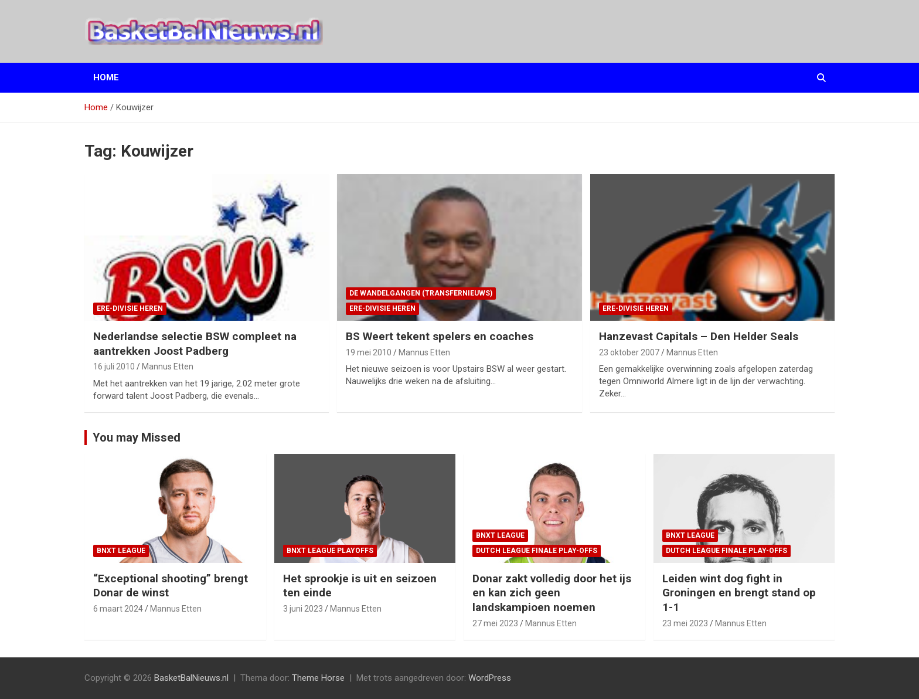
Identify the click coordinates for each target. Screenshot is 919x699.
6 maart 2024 (118, 608)
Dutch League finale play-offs (536, 551)
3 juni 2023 (303, 608)
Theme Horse (318, 678)
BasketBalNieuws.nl (191, 678)
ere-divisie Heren (130, 308)
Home (106, 77)
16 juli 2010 (114, 366)
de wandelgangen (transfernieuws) (420, 293)
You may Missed (137, 437)
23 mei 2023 (685, 623)
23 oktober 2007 (629, 352)
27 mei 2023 (495, 623)
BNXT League (121, 551)
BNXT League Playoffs (330, 551)
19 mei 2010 (369, 352)
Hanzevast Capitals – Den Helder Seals (698, 336)
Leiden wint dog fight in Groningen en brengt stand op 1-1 (739, 593)
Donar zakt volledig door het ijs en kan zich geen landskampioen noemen (551, 593)
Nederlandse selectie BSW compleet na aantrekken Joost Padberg (195, 344)
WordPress (489, 678)
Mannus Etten (167, 366)
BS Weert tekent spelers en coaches (439, 336)
